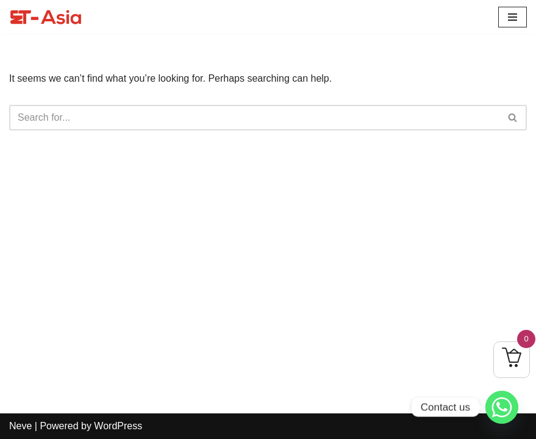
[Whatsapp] (501, 407)
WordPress (118, 426)
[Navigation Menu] (512, 17)
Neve (20, 426)
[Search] (254, 117)
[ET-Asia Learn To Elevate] (45, 17)
